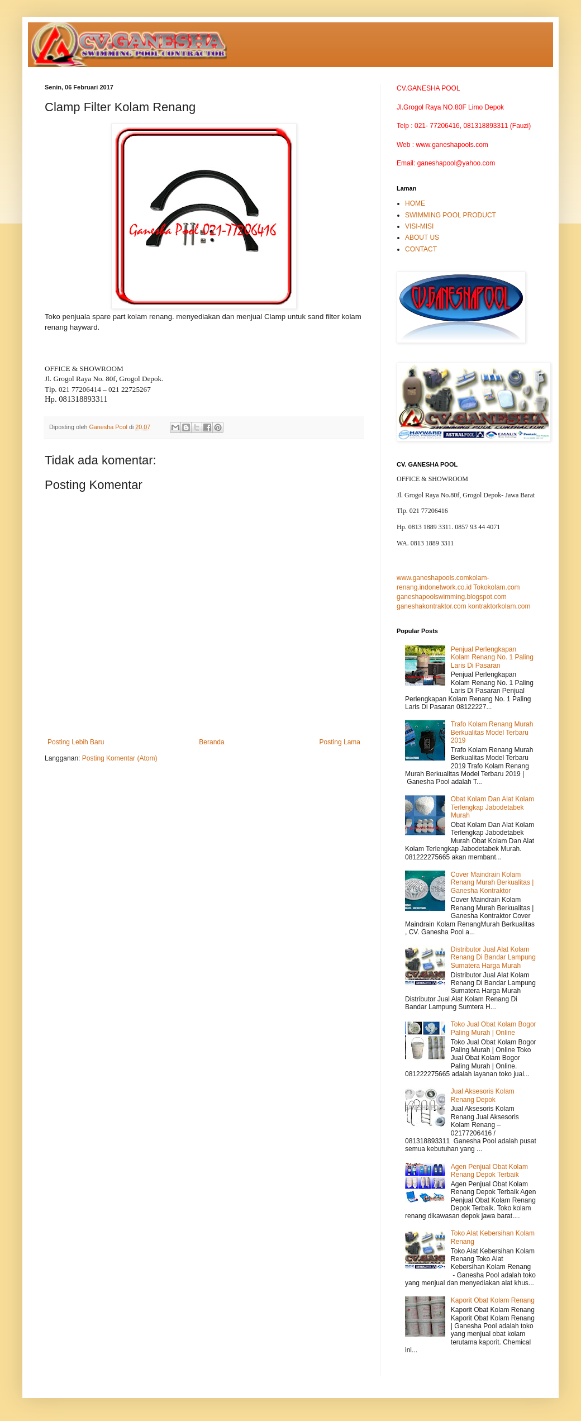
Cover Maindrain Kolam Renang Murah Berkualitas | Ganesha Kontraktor (492, 883)
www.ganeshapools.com (433, 578)
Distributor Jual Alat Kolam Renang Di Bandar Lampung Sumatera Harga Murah (493, 957)
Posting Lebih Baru (75, 742)
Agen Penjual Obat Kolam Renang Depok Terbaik (489, 1170)
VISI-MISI (419, 226)
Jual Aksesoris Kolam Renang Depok (483, 1095)
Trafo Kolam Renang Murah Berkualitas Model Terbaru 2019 (492, 732)
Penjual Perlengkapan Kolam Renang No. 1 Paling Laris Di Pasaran (492, 657)
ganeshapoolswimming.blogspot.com (452, 597)
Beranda (211, 742)
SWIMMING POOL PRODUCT (450, 215)
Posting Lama (340, 742)
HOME (415, 203)
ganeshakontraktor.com (431, 606)
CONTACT (421, 249)
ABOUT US (422, 237)
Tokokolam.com (496, 587)
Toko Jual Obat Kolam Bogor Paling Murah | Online (493, 1028)
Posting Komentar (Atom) (120, 758)
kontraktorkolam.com (499, 606)
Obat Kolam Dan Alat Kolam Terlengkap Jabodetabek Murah (492, 807)
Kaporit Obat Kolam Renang (493, 1300)
